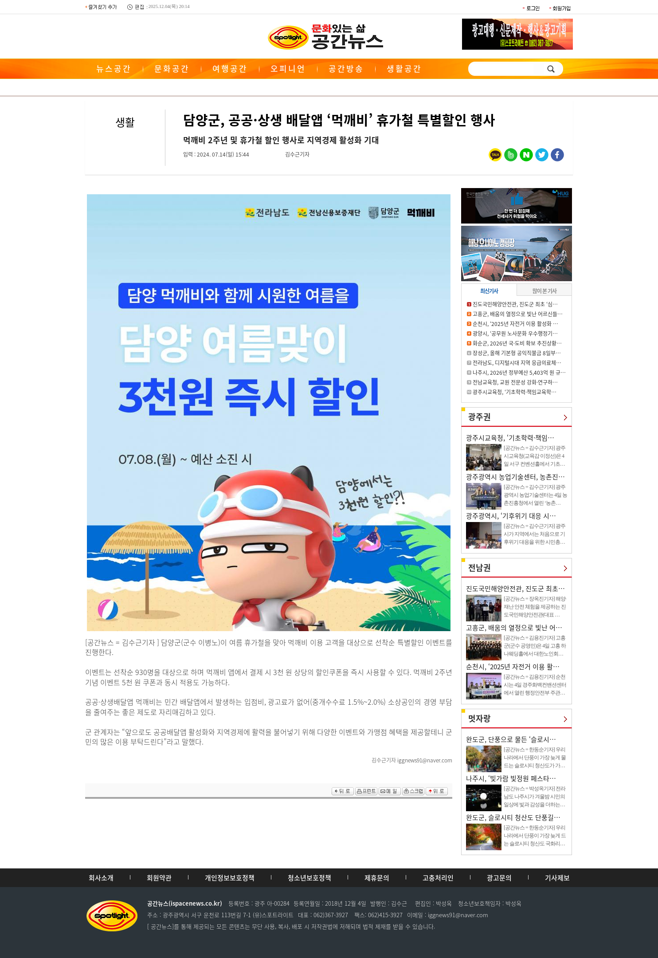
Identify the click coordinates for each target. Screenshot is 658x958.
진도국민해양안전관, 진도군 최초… (515, 588)
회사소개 (101, 878)
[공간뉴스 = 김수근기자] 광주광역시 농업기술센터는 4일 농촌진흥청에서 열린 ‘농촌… (535, 495)
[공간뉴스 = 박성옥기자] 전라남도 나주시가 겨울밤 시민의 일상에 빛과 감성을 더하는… (534, 796)
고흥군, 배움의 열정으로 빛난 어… (514, 627)
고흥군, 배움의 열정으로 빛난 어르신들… (518, 314)
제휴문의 (376, 878)
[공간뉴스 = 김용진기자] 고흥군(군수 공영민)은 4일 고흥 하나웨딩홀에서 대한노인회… (535, 646)
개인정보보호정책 (230, 878)
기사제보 (557, 878)
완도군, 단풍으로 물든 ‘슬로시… (511, 739)
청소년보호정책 (309, 878)
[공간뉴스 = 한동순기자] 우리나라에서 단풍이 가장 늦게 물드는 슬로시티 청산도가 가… (535, 757)
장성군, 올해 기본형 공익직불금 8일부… (517, 353)
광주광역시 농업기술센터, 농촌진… (515, 477)
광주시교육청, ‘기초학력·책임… (510, 438)
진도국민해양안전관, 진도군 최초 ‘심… (515, 304)
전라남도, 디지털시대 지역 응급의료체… (517, 363)
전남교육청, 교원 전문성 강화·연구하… (515, 382)
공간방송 (346, 69)
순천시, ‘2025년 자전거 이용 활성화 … (515, 324)
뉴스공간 (114, 69)
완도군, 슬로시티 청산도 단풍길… (513, 817)
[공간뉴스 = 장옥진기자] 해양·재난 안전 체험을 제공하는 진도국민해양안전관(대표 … (535, 607)
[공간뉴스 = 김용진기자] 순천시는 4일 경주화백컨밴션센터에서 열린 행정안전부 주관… (535, 685)
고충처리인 (438, 878)
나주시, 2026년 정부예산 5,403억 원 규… (519, 373)
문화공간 (172, 69)
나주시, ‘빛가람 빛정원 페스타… (511, 778)
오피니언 (288, 69)
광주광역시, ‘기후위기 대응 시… (511, 516)
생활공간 (404, 69)
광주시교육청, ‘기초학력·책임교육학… (514, 392)
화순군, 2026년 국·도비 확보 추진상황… (517, 343)
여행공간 (230, 69)
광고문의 (499, 878)
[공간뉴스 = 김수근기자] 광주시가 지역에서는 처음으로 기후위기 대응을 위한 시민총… (534, 534)
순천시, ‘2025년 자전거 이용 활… (513, 666)
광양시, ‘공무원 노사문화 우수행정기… (515, 334)
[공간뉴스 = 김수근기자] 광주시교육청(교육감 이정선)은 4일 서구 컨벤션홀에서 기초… (534, 456)
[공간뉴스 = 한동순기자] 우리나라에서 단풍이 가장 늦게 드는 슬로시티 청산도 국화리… (535, 836)
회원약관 (159, 878)
